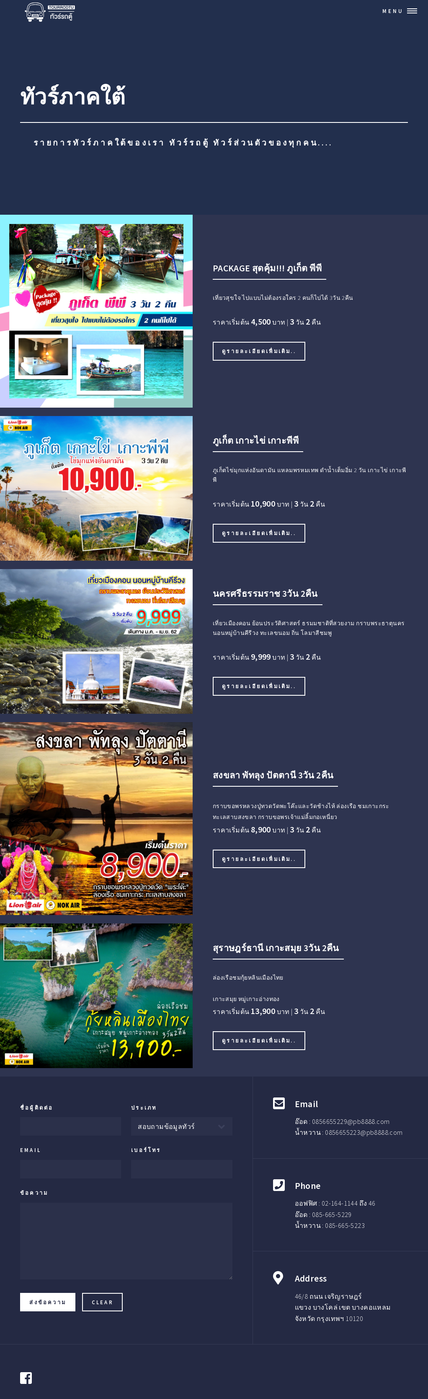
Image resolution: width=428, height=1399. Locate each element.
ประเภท (144, 1107)
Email (30, 1150)
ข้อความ (34, 1192)
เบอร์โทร (146, 1150)
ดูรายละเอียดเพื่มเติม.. (259, 351)
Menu (393, 11)
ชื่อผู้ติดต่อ (36, 1107)
